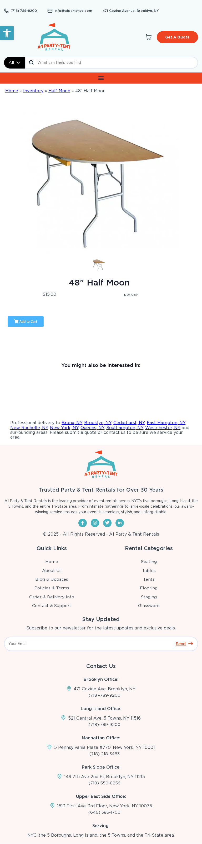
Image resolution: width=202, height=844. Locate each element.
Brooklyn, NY (97, 422)
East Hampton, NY (166, 422)
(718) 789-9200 (23, 11)
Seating (149, 561)
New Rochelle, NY (29, 427)
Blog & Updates (52, 578)
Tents (149, 578)
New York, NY (64, 427)
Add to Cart (25, 321)
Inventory (33, 90)
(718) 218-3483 (104, 753)
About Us (52, 570)
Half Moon (59, 90)
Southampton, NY (124, 427)
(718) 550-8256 (104, 782)
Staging (149, 596)
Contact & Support (52, 605)
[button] (7, 33)
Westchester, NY (162, 427)
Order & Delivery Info (51, 596)
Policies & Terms (51, 587)
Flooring (149, 587)
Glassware (149, 605)
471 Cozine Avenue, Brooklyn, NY (125, 11)
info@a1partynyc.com (71, 11)
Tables (149, 570)
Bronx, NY (72, 422)
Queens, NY (92, 427)
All (14, 62)
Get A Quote (177, 37)
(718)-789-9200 (104, 694)
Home (11, 90)
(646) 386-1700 (104, 812)
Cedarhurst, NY (129, 422)
